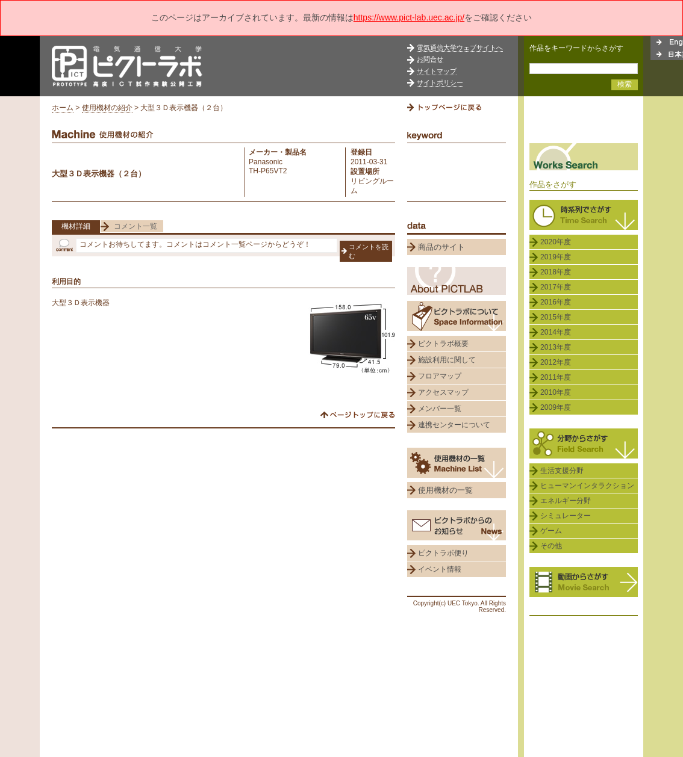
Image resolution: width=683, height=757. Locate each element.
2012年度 (555, 362)
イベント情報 (439, 569)
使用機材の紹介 (107, 108)
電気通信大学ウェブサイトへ (460, 47)
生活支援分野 (562, 470)
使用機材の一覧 (445, 490)
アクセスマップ (443, 392)
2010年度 (555, 392)
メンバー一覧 (439, 408)
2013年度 (555, 347)
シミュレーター (565, 515)
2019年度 (555, 257)
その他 (551, 546)
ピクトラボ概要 (443, 343)
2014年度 (555, 332)
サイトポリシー (440, 82)
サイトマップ (437, 71)
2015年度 (555, 317)
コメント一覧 (135, 226)
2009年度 (555, 407)
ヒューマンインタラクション (587, 485)
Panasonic (265, 162)
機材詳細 (75, 226)
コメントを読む (368, 251)
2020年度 (555, 242)
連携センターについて (454, 425)
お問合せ (430, 59)
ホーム (62, 108)
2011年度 (555, 377)
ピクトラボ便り (443, 553)
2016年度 (555, 302)
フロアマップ (439, 376)
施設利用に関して (447, 360)
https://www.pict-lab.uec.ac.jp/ (409, 17)
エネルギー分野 (565, 500)
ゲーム (551, 531)
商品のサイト (441, 247)
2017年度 (555, 287)
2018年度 (555, 272)
